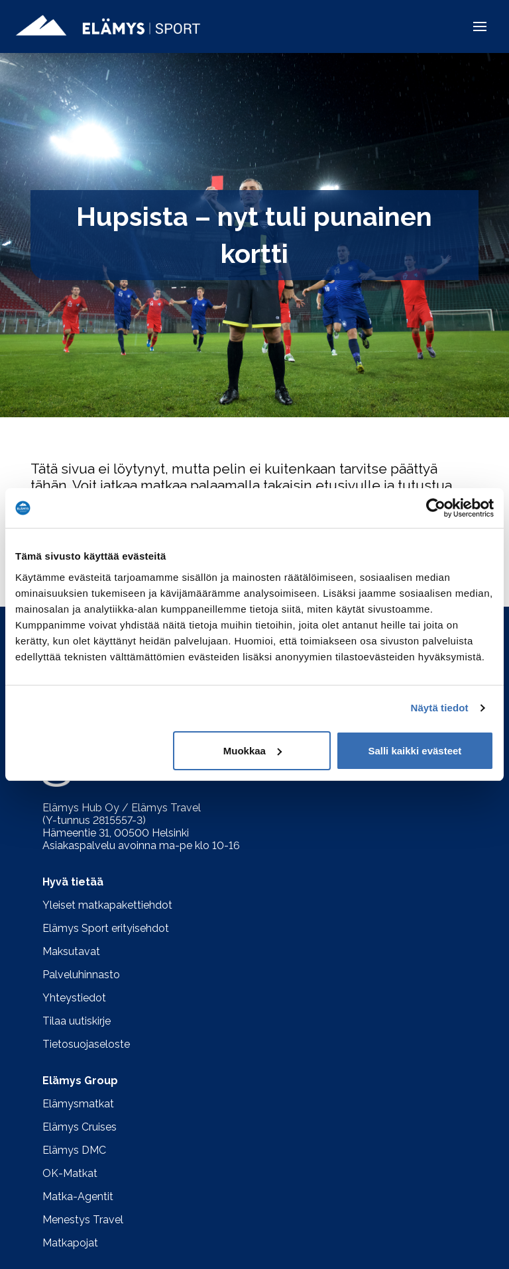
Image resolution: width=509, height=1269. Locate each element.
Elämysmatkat (78, 1103)
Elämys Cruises (79, 1127)
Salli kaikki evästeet (414, 750)
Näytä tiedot (440, 707)
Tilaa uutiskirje (76, 1021)
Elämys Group (80, 1080)
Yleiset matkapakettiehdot (107, 905)
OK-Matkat (69, 1173)
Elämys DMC (74, 1150)
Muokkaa (252, 750)
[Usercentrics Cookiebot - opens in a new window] (436, 508)
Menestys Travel (82, 1219)
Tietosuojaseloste (86, 1044)
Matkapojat (70, 1243)
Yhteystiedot (74, 997)
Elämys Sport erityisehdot (105, 928)
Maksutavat (71, 951)
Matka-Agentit (77, 1196)
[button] (480, 26)
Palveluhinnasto (81, 974)
